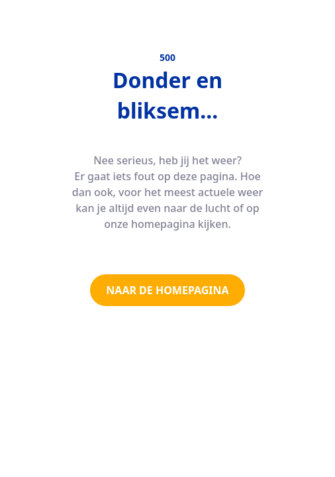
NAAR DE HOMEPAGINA (167, 290)
